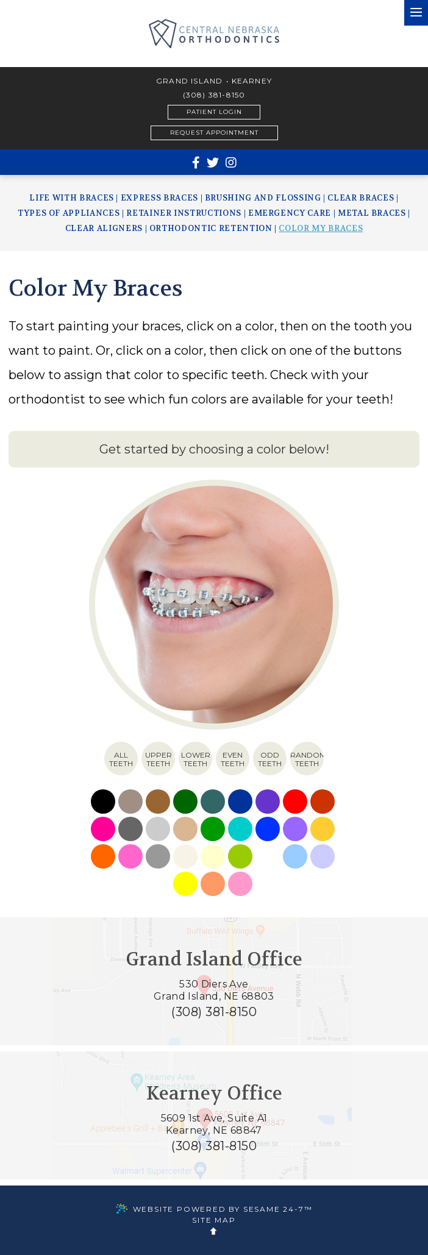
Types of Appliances (68, 213)
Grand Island (189, 81)
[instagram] (231, 163)
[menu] (416, 13)
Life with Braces (71, 198)
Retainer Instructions (183, 213)
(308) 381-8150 (214, 95)
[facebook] (196, 163)
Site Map (213, 1220)
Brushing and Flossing (263, 198)
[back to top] (214, 1231)
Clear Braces (360, 198)
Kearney (252, 81)
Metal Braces (372, 213)
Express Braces (159, 198)
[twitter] (213, 163)
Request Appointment (214, 133)
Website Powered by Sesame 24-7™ (214, 1209)
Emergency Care (289, 213)
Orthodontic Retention (211, 228)
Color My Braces (321, 228)
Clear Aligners (104, 228)
